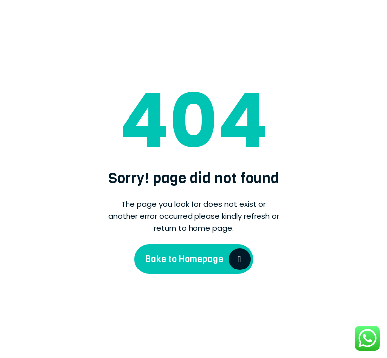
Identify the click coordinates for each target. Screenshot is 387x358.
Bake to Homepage (184, 259)
